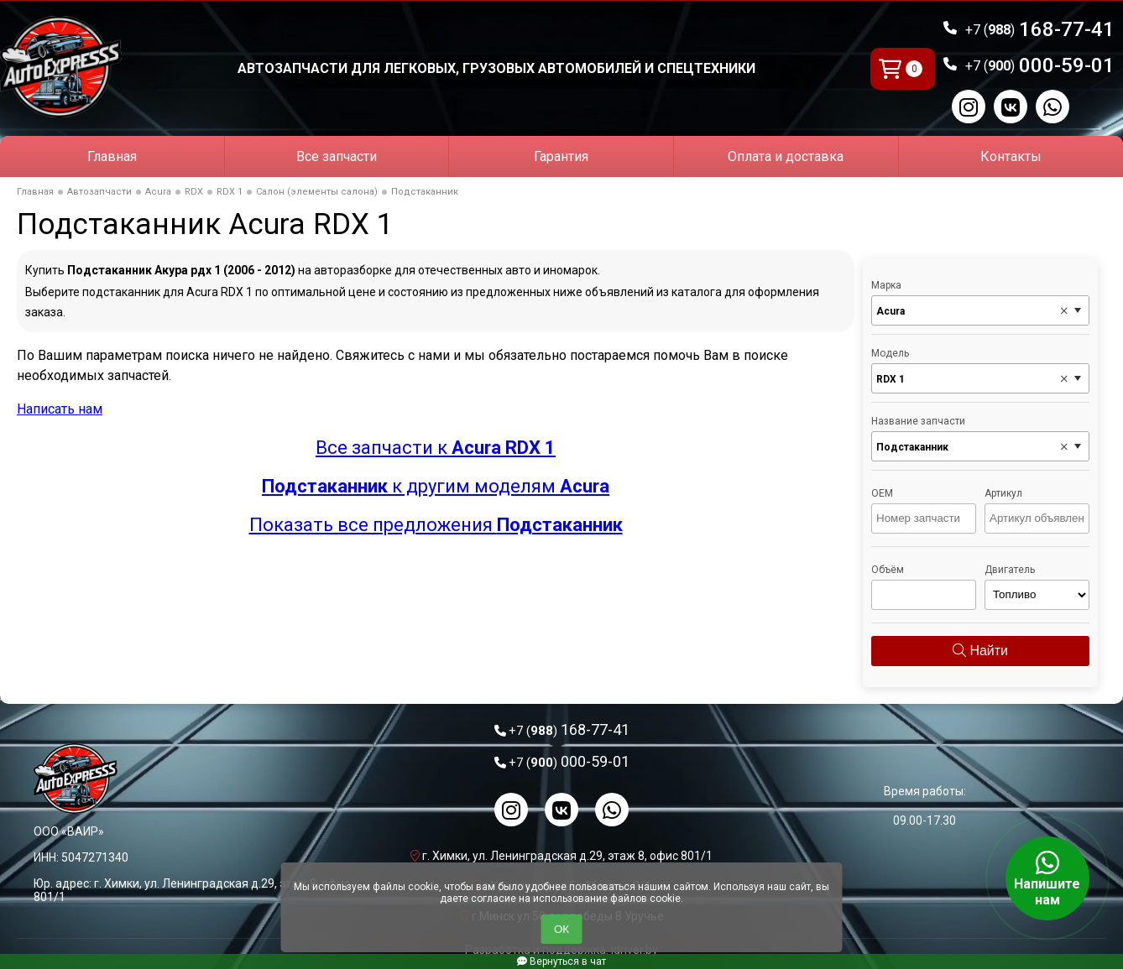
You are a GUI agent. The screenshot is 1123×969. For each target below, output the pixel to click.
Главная (112, 156)
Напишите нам (1047, 878)
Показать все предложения (436, 524)
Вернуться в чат (561, 961)
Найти (980, 650)
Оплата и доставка (786, 156)
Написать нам (59, 409)
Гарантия (561, 156)
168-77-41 (1040, 29)
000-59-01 (1040, 65)
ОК (561, 929)
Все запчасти (336, 156)
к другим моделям (435, 486)
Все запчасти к (436, 447)
